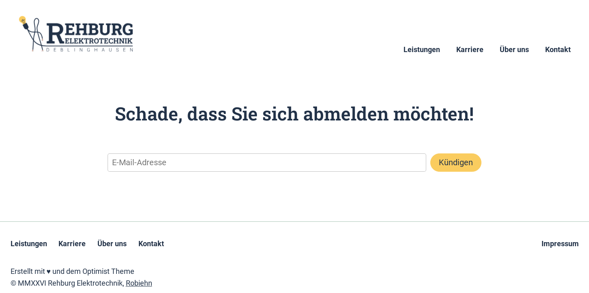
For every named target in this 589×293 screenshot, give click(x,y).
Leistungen (421, 50)
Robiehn (139, 283)
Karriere (469, 50)
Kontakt (558, 50)
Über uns (514, 50)
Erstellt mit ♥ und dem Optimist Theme (72, 271)
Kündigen (456, 162)
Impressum (560, 244)
